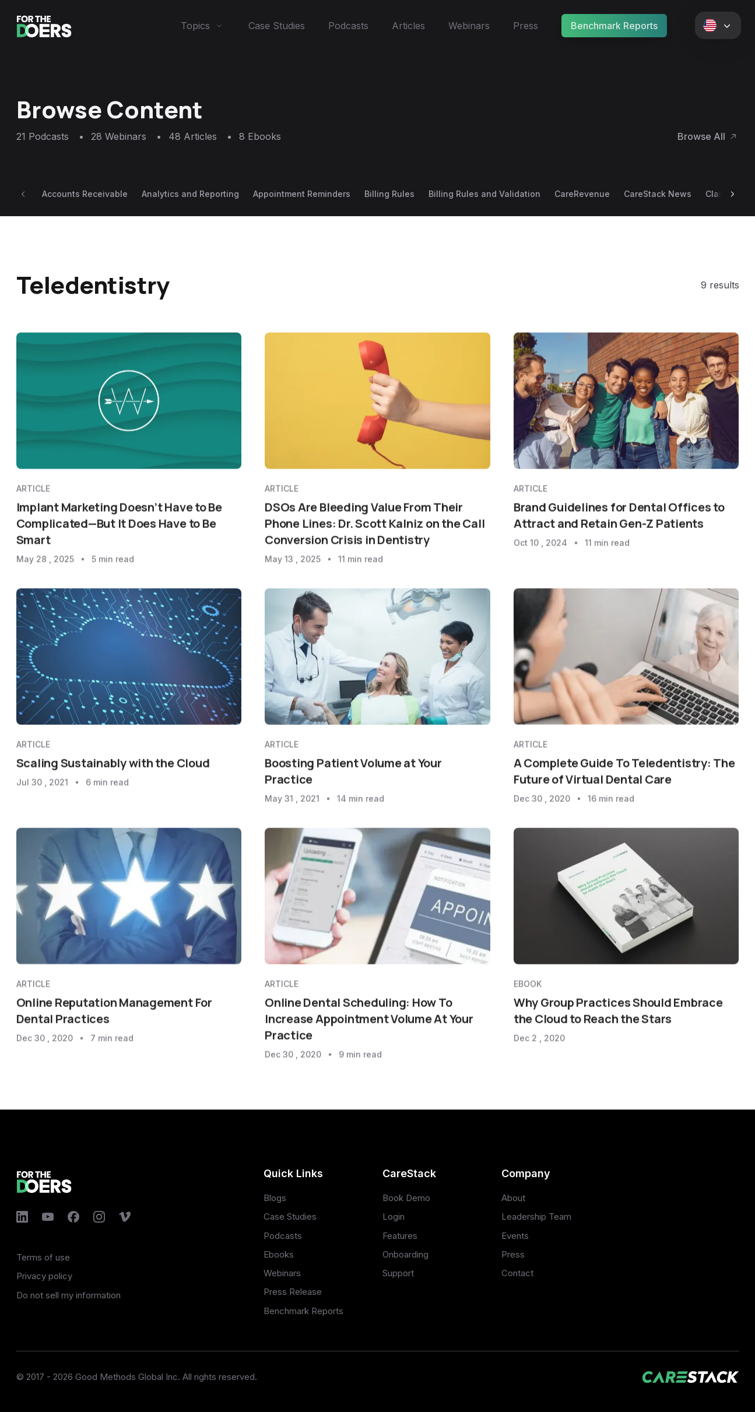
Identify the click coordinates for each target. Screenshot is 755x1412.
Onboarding (405, 1254)
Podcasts (348, 25)
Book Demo (406, 1197)
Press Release (293, 1291)
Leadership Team (536, 1216)
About (513, 1197)
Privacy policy (44, 1275)
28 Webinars (126, 136)
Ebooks (279, 1254)
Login (393, 1216)
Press (525, 25)
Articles (408, 25)
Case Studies (276, 25)
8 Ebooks (260, 136)
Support (398, 1273)
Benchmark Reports (614, 25)
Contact (517, 1273)
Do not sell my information (68, 1295)
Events (515, 1235)
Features (399, 1235)
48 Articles (200, 136)
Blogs (275, 1197)
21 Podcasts (50, 136)
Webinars (469, 25)
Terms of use (43, 1257)
